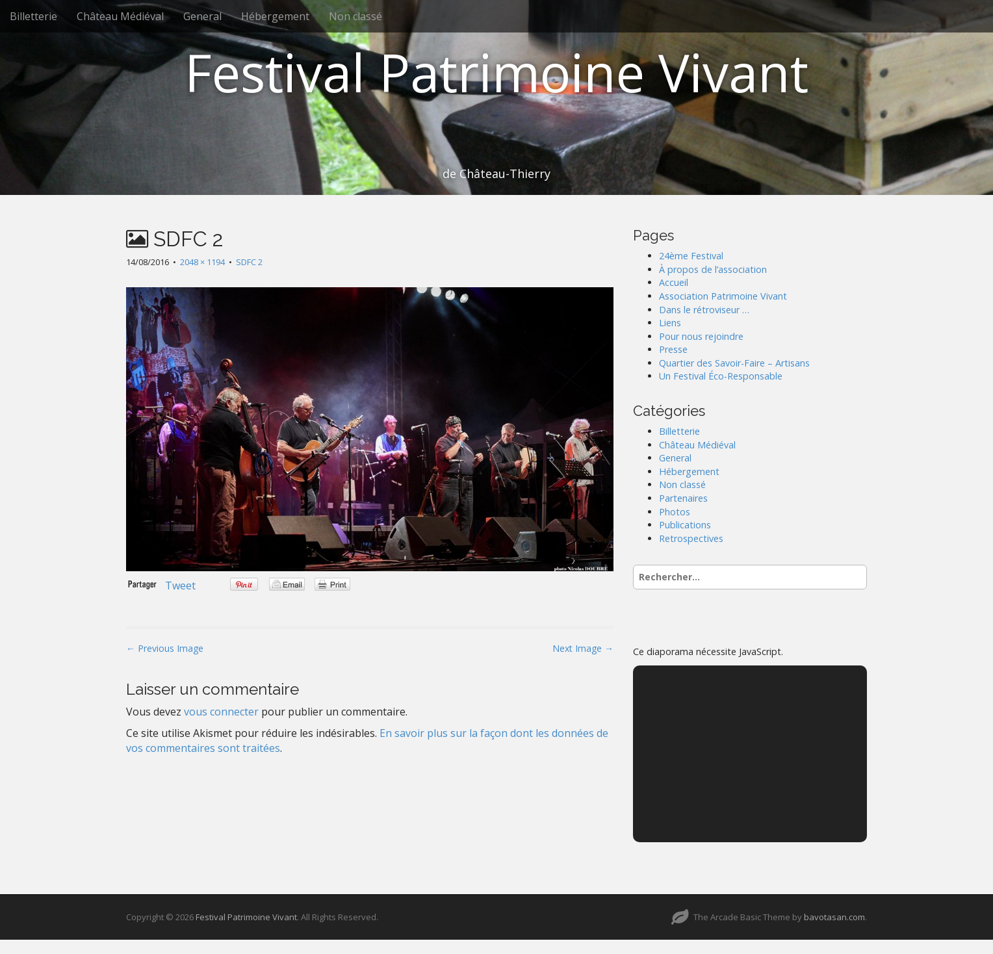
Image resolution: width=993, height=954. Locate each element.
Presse (673, 349)
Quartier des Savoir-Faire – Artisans (734, 363)
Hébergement (275, 16)
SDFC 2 (249, 262)
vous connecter (221, 711)
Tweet (180, 585)
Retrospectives (691, 538)
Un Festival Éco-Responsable (720, 376)
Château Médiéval (120, 16)
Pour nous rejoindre (701, 336)
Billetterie (33, 16)
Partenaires (683, 498)
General (202, 16)
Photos (674, 512)
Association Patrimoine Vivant (723, 296)
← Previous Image (164, 648)
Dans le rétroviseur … (704, 309)
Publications (685, 525)
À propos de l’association (713, 269)
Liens (670, 322)
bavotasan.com (834, 917)
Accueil (673, 282)
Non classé (355, 16)
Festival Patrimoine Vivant (496, 71)
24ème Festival (691, 256)
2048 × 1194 (202, 262)
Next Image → (582, 648)
